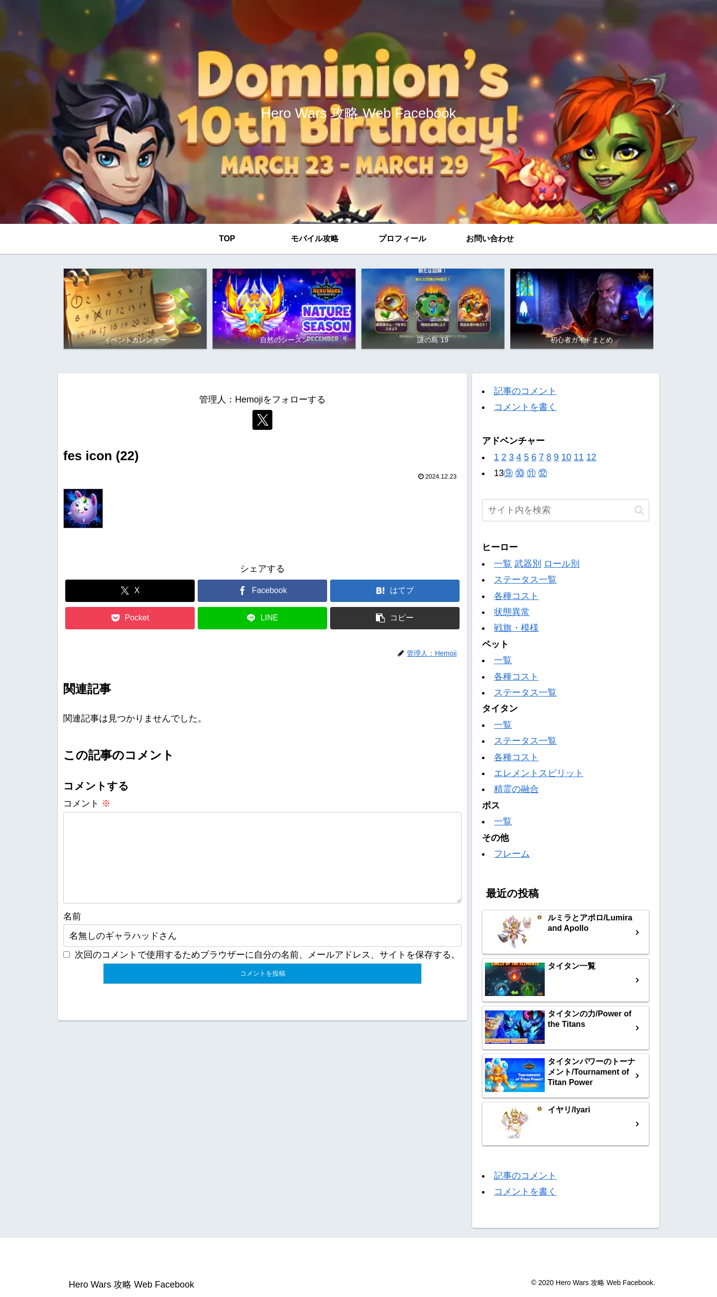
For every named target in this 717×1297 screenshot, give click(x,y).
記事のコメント (525, 391)
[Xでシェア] (130, 591)
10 (566, 457)
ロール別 (562, 564)
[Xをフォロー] (262, 420)
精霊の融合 (516, 789)
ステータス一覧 (525, 580)
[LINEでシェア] (262, 618)
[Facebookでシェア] (262, 591)
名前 (72, 932)
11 (579, 457)
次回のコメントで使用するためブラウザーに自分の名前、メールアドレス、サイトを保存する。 (267, 971)
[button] (395, 618)
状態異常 (512, 612)
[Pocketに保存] (130, 618)
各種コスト (516, 596)
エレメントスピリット (539, 773)
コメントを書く (525, 407)
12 (591, 457)
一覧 (503, 564)
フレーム (512, 854)
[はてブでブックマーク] (395, 591)
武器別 (527, 564)
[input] (565, 510)
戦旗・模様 (516, 628)
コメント (87, 803)
